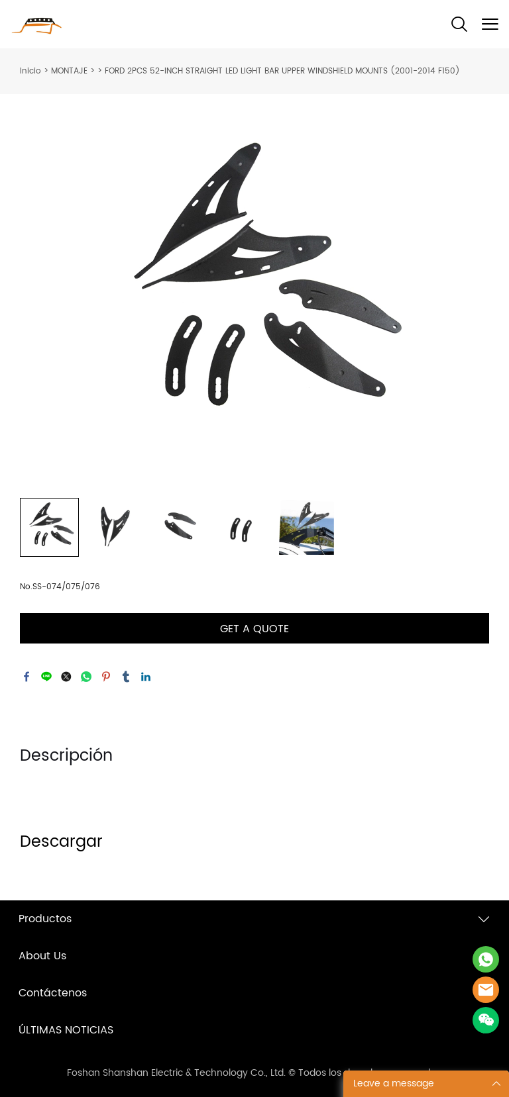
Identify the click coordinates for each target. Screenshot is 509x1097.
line (46, 676)
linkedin (145, 676)
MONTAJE (69, 71)
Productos (45, 919)
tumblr (126, 676)
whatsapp (86, 676)
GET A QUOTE (254, 629)
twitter (66, 676)
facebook (26, 676)
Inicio (30, 71)
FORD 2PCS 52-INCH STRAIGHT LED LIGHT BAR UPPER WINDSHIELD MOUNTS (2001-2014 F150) (282, 71)
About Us (42, 956)
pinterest (106, 676)
